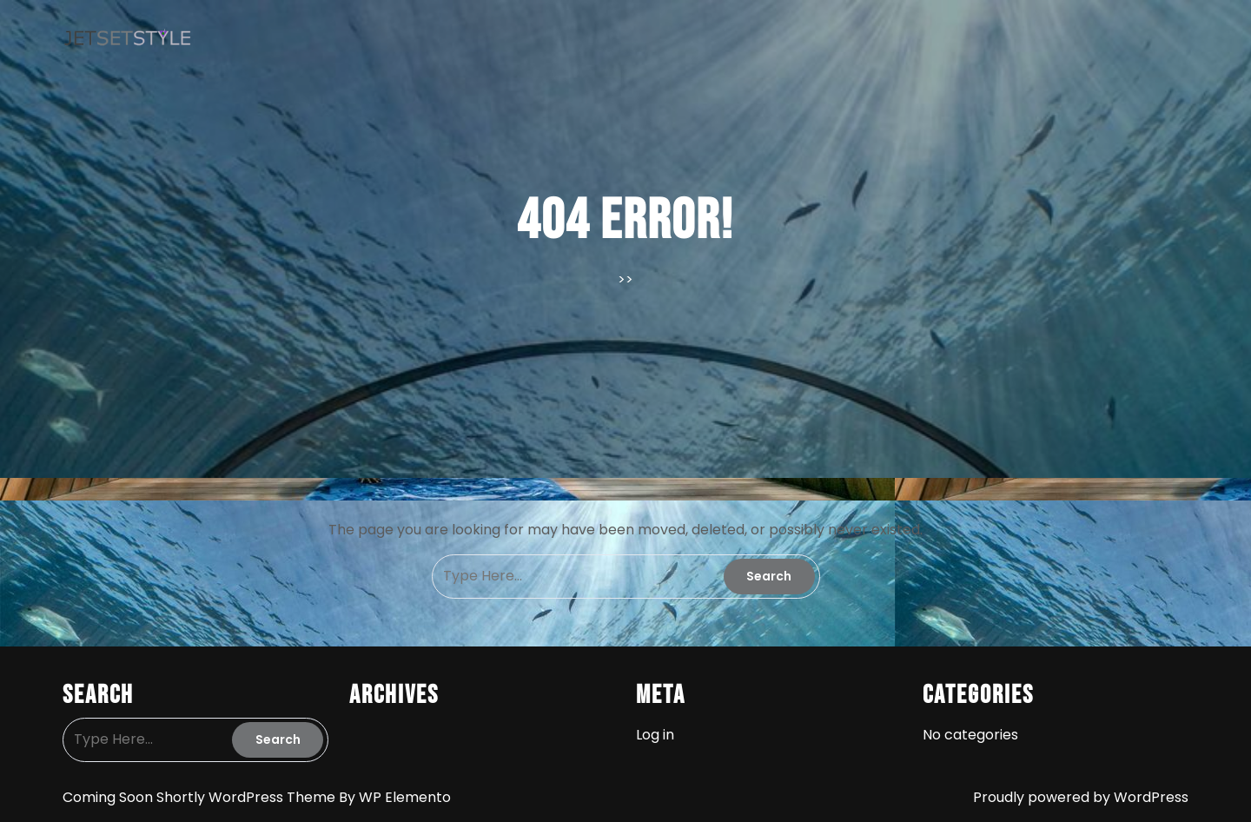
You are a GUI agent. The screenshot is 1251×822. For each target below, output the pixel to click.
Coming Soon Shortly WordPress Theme (201, 797)
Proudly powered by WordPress (1080, 797)
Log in (655, 735)
